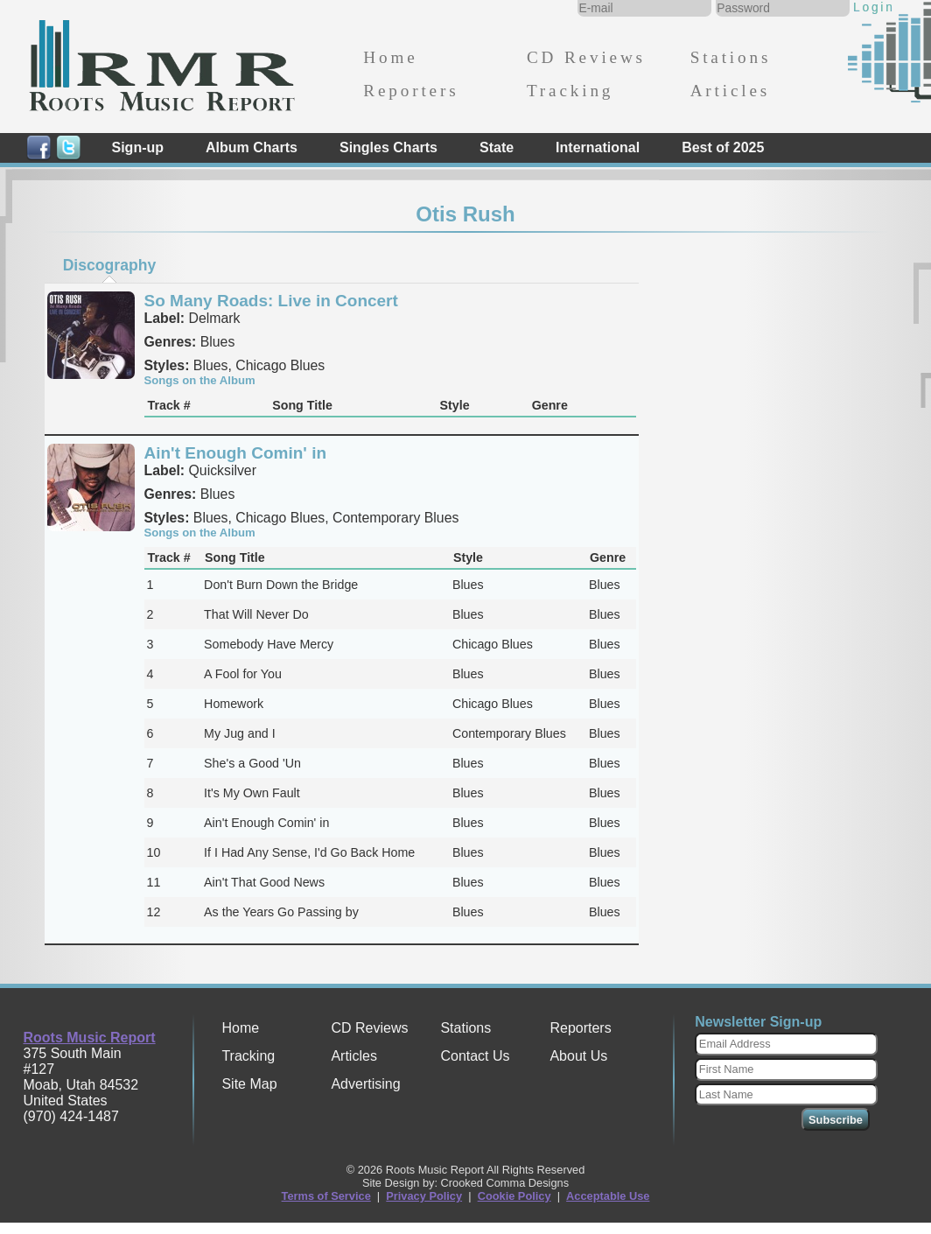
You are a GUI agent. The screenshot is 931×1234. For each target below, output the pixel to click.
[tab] (109, 265)
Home (390, 57)
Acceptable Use (607, 1195)
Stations (731, 57)
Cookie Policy (514, 1195)
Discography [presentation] (110, 265)
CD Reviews (586, 57)
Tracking (570, 90)
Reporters (410, 90)
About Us (578, 1055)
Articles (730, 90)
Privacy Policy (424, 1195)
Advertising (365, 1083)
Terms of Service (326, 1195)
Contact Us (474, 1055)
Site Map (248, 1083)
